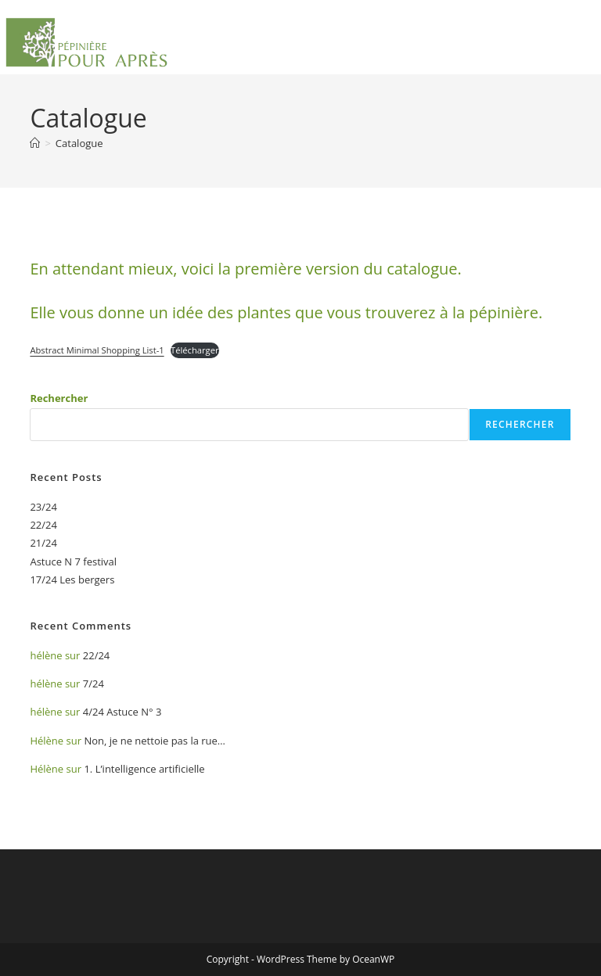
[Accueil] (35, 143)
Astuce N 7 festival (73, 561)
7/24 (93, 683)
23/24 (43, 507)
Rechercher (59, 398)
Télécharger (195, 350)
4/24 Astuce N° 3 (122, 712)
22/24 (43, 525)
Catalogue (79, 143)
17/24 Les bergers (72, 579)
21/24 (43, 543)
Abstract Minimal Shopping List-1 (97, 350)
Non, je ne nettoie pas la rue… (154, 741)
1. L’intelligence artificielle (144, 769)
